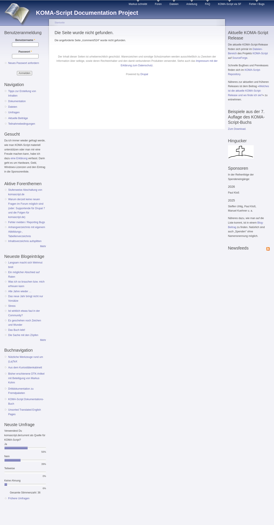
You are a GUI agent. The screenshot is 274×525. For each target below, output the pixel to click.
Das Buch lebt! (16, 329)
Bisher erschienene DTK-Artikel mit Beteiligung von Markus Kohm (26, 378)
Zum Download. (237, 128)
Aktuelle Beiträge (18, 118)
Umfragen (13, 112)
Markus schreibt (138, 4)
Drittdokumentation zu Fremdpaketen (20, 391)
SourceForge (239, 57)
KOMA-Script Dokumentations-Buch (26, 401)
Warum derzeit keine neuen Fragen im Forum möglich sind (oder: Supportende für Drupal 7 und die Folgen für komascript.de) (26, 208)
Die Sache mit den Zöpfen (23, 335)
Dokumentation (17, 101)
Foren (158, 4)
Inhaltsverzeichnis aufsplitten (24, 241)
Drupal (144, 74)
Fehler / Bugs (256, 4)
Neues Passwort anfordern (23, 63)
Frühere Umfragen (18, 498)
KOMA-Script (260, 53)
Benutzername (25, 40)
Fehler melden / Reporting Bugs (26, 222)
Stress (11, 305)
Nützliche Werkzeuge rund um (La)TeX (25, 359)
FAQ (207, 4)
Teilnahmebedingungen (21, 123)
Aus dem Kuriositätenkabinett (25, 367)
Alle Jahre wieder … (19, 291)
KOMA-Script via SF (229, 4)
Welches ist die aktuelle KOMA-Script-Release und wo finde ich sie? (248, 91)
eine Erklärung (19, 158)
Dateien (174, 4)
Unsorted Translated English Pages (24, 412)
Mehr (43, 246)
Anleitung (191, 4)
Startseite (60, 22)
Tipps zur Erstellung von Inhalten (22, 93)
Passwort (25, 51)
